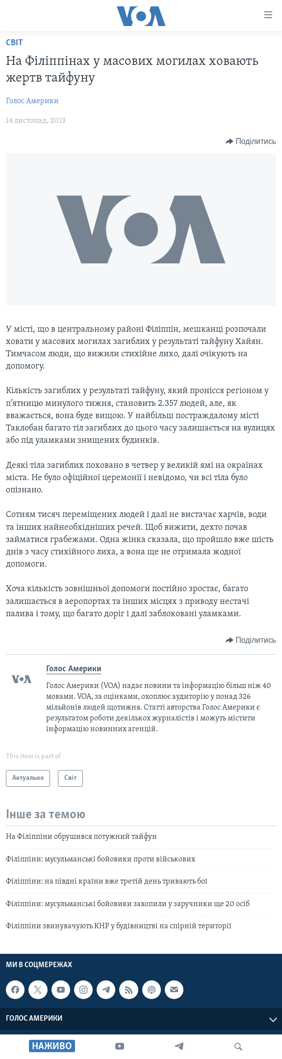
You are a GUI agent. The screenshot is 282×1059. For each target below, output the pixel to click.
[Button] (251, 141)
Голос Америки (32, 101)
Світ (14, 43)
